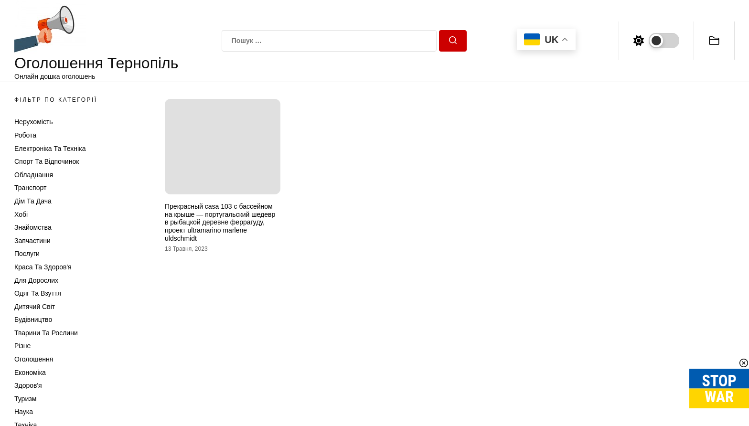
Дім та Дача (33, 201)
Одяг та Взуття (37, 293)
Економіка (30, 372)
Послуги (27, 253)
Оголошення (33, 359)
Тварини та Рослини (46, 333)
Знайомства (33, 227)
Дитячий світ (34, 306)
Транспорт (30, 188)
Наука (23, 411)
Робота (25, 135)
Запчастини (32, 241)
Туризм (25, 399)
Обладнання (33, 175)
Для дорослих (36, 280)
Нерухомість (33, 122)
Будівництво (33, 319)
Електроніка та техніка (50, 148)
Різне (22, 346)
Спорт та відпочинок (46, 161)
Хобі (21, 214)
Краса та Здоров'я (43, 267)
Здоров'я (28, 385)
